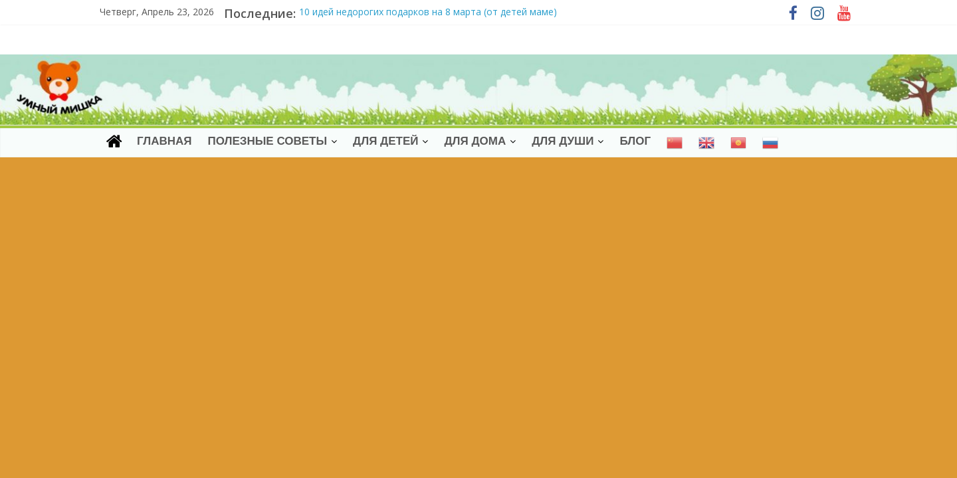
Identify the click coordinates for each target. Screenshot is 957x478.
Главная (164, 141)
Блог (635, 141)
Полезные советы (267, 141)
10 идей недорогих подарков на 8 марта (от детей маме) (428, 11)
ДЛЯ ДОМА (475, 141)
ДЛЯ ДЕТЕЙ (385, 141)
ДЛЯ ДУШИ (562, 141)
